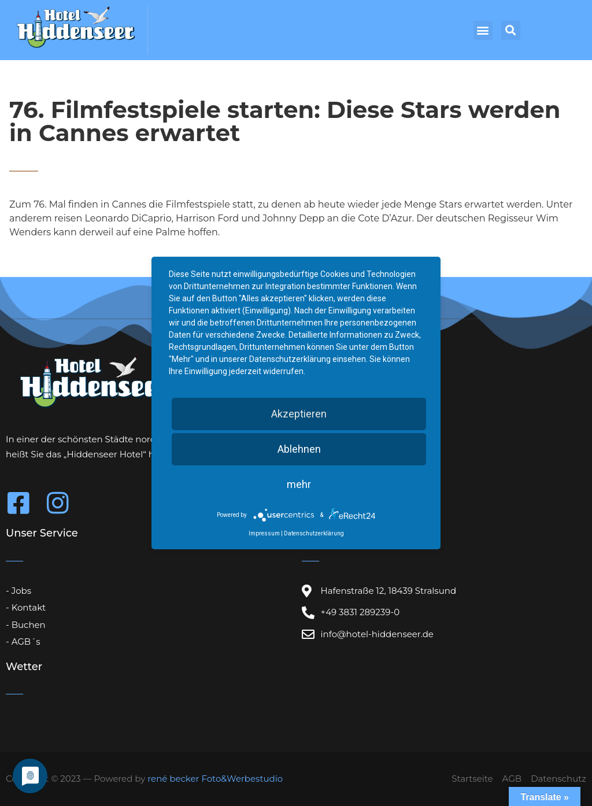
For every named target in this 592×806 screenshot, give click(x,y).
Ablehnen (299, 449)
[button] (483, 30)
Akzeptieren (299, 414)
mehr (299, 484)
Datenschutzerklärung (314, 533)
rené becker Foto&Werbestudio (215, 778)
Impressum (264, 533)
